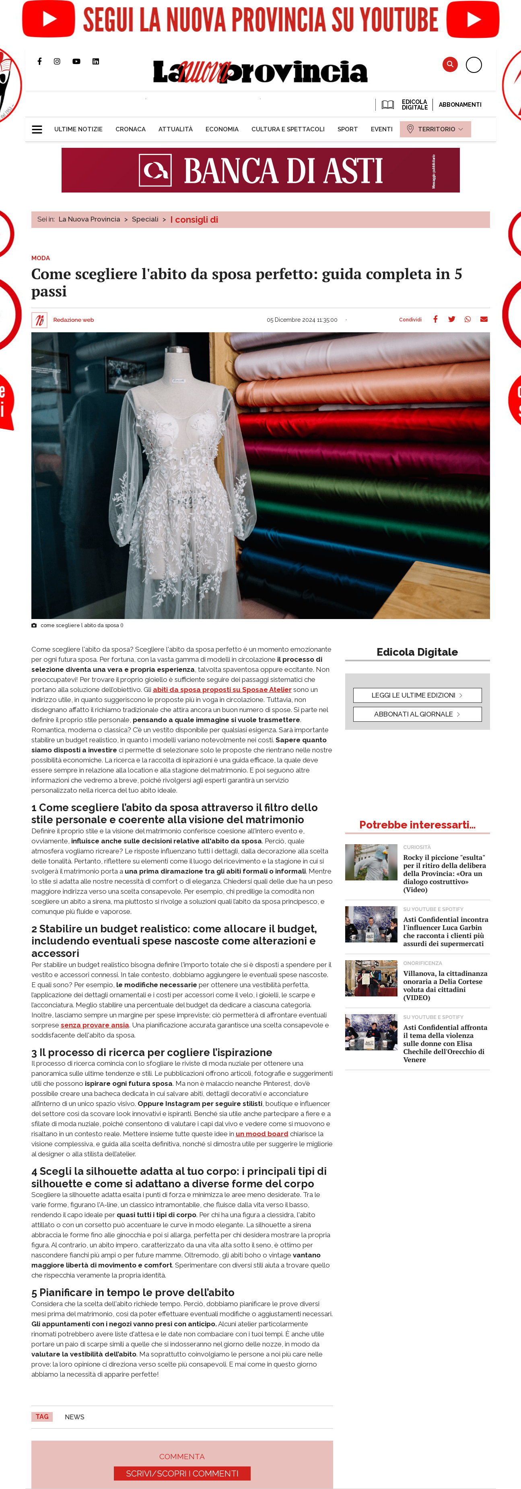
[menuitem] (78, 129)
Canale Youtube (82, 61)
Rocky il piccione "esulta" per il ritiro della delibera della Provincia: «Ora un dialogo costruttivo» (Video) (445, 873)
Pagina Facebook (45, 61)
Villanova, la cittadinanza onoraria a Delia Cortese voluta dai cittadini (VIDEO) (446, 985)
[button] (40, 126)
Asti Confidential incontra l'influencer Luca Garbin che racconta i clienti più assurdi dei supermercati (446, 931)
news (74, 1417)
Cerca (450, 64)
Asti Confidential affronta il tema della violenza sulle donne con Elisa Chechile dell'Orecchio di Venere (446, 1043)
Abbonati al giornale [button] (413, 714)
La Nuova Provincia (89, 219)
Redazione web (74, 320)
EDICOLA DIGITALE (404, 105)
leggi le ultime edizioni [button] (413, 695)
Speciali (145, 219)
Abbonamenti (460, 104)
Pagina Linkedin (102, 61)
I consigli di (194, 219)
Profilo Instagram (63, 61)
